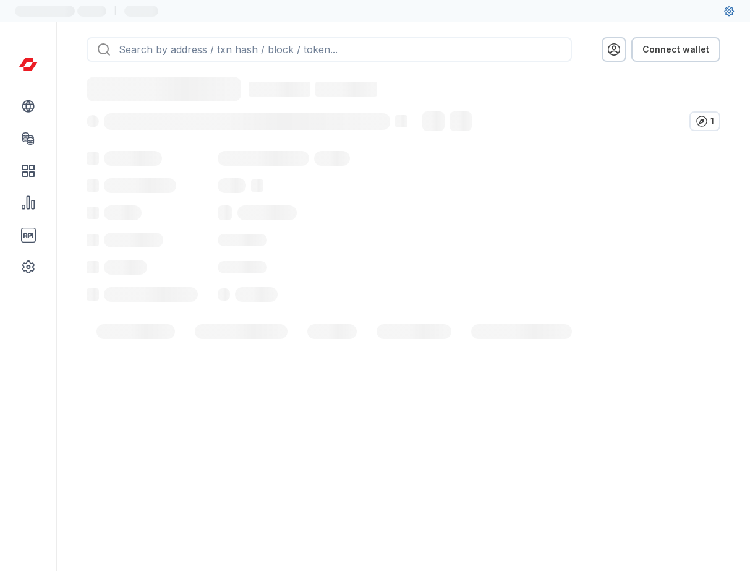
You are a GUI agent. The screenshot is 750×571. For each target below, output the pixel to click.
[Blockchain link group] (28, 106)
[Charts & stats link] (28, 203)
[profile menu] (614, 49)
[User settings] (729, 11)
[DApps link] (28, 171)
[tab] (136, 358)
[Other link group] (28, 267)
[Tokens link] (28, 138)
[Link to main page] (28, 64)
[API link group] (28, 235)
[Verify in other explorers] (704, 121)
